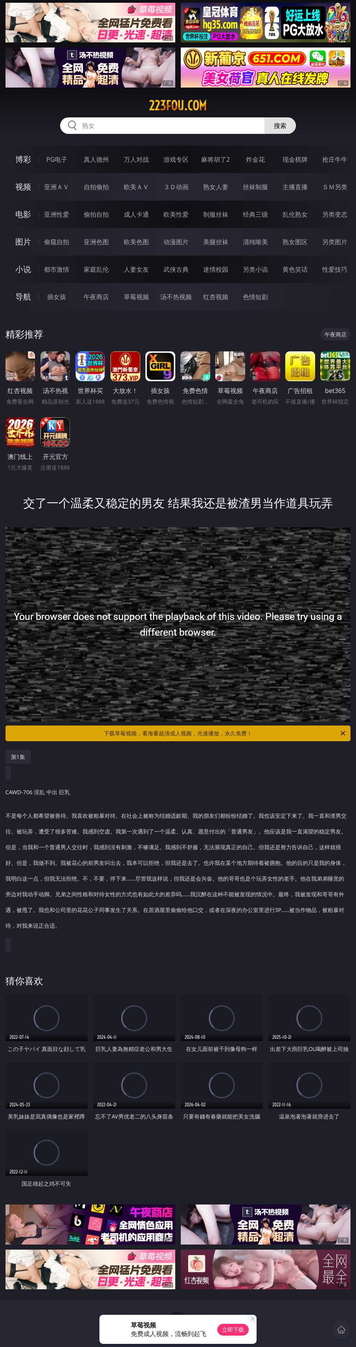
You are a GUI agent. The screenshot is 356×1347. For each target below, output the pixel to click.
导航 (23, 296)
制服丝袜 (215, 214)
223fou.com (178, 105)
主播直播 (295, 187)
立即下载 (233, 1329)
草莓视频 (136, 296)
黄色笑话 (295, 269)
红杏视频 (215, 296)
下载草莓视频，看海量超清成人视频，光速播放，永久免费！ (225, 733)
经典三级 (255, 214)
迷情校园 (215, 269)
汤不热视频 (176, 296)
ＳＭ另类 (334, 187)
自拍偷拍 (96, 187)
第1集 (18, 756)
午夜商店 (96, 296)
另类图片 (334, 242)
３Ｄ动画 (176, 187)
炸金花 (255, 159)
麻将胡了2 (215, 159)
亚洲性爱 (56, 214)
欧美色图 (136, 242)
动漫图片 (176, 242)
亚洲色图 (96, 242)
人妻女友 (136, 269)
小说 (23, 269)
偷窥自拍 (56, 242)
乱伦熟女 (295, 214)
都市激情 (56, 269)
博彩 (23, 159)
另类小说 (255, 269)
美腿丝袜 (215, 242)
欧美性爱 (176, 214)
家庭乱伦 (96, 269)
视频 (23, 186)
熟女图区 (295, 242)
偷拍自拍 (96, 214)
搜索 (280, 125)
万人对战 (136, 159)
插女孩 (56, 296)
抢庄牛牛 (334, 159)
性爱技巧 (334, 269)
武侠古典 (176, 269)
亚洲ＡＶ (56, 187)
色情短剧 (255, 296)
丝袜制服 (255, 187)
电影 (23, 214)
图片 (23, 241)
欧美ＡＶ (136, 187)
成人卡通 (136, 214)
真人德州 (96, 159)
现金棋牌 (295, 159)
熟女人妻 (215, 187)
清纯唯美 (255, 242)
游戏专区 (176, 159)
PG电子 (56, 159)
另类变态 (334, 214)
